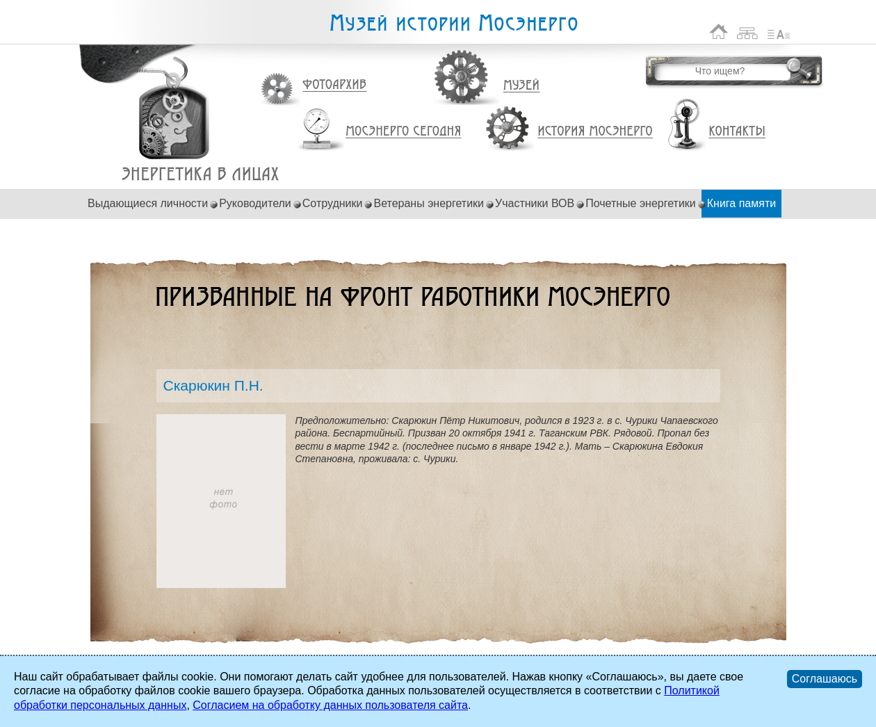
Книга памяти (741, 203)
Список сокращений (778, 31)
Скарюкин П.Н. (200, 174)
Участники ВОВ (534, 203)
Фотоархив (334, 85)
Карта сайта (747, 31)
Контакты (737, 131)
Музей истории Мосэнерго (453, 23)
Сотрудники (332, 203)
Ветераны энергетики (428, 203)
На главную (718, 31)
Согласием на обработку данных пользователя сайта (330, 705)
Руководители (255, 203)
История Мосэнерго (595, 131)
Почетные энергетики (640, 203)
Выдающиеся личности (148, 203)
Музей (522, 85)
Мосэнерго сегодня (403, 131)
